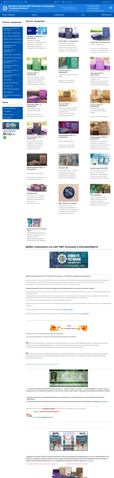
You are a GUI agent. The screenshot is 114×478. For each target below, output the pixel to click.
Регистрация (69, 2)
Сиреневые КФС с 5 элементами (9, 46)
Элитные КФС (8, 79)
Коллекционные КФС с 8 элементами (11, 75)
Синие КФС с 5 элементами (12, 33)
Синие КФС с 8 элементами (12, 36)
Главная (34, 15)
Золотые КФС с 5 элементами (12, 54)
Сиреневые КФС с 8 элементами (10, 50)
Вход (58, 2)
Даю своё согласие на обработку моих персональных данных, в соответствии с (60, 437)
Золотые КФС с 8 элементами (13, 58)
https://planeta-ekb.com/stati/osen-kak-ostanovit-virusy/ (42, 297)
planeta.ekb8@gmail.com (96, 10)
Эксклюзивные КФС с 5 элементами (11, 61)
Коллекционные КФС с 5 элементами (11, 71)
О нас (83, 15)
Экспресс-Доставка (9, 108)
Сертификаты (8, 117)
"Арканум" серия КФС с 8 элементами (11, 29)
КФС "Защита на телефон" (11, 89)
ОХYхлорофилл (8, 92)
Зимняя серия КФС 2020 (11, 83)
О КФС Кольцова (9, 114)
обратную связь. (88, 394)
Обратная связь (106, 15)
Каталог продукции (8, 15)
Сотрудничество (59, 15)
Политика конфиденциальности (12, 476)
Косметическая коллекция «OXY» (12, 96)
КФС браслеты (8, 86)
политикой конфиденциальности (82, 437)
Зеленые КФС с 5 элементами (13, 39)
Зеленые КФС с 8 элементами (13, 42)
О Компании (7, 111)
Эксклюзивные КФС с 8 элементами (11, 66)
